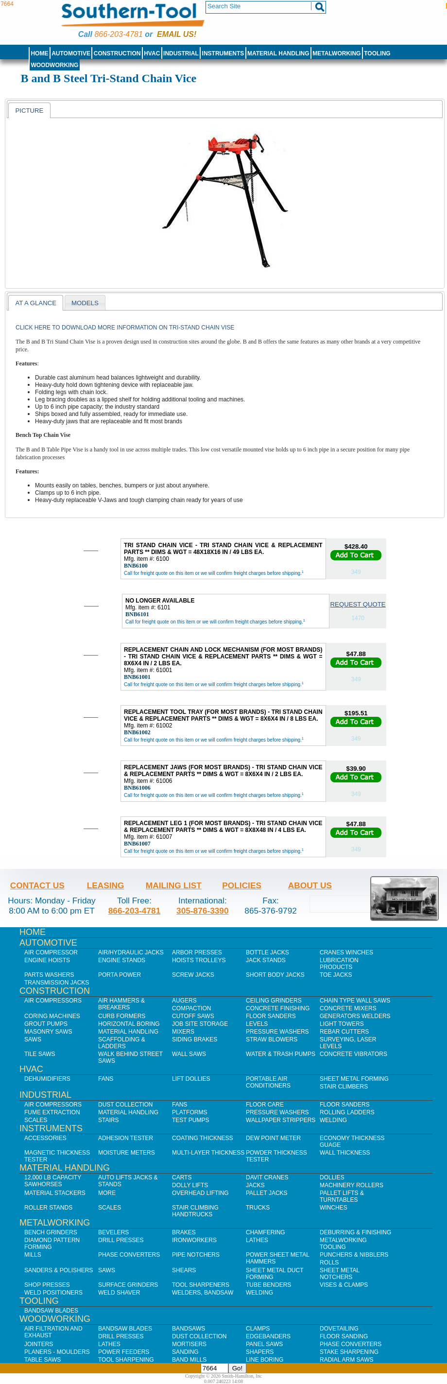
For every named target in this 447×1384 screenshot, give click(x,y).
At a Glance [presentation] (35, 303)
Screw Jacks (193, 974)
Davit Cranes (267, 1177)
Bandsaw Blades (51, 1310)
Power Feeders (123, 1352)
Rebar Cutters (344, 1031)
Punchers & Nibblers (354, 1254)
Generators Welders (355, 1016)
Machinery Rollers (351, 1185)
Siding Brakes (194, 1039)
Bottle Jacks (267, 952)
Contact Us (37, 885)
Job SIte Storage (200, 1024)
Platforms (189, 1112)
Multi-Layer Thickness (208, 1152)
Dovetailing (339, 1328)
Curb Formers (121, 1016)
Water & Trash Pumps (280, 1054)
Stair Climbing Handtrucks (195, 1211)
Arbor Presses (197, 952)
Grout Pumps (46, 1024)
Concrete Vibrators (353, 1054)
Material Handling (278, 53)
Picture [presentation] (29, 110)
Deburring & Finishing (355, 1232)
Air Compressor (51, 952)
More (107, 1193)
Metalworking (336, 53)
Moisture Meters (126, 1152)
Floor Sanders (271, 1016)
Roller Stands (48, 1207)
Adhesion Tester (125, 1138)
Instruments (223, 53)
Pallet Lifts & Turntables (342, 1196)
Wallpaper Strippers (280, 1120)
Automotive (71, 53)
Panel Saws (264, 1344)
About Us (310, 885)
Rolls (329, 1262)
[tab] (29, 110)
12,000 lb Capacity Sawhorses (52, 1181)
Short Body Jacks (275, 974)
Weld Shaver (119, 1292)
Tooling (377, 53)
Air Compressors (53, 1000)
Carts (181, 1177)
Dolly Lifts (190, 1185)
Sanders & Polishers (58, 1270)
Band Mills (189, 1359)
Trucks (258, 1207)
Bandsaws (188, 1328)
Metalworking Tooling (343, 1243)
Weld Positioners (53, 1292)
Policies (241, 885)
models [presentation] (85, 303)
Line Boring (264, 1359)
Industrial (181, 53)
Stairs (108, 1120)
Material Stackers (55, 1193)
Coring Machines (52, 1016)
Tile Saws (39, 1054)
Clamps (258, 1328)
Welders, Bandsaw (202, 1292)
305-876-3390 (202, 911)
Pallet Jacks (267, 1193)
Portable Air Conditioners (268, 1082)
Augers (184, 1000)
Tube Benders (268, 1284)
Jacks (255, 1185)
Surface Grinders (128, 1284)
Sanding (185, 1352)
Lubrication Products (339, 963)
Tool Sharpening (126, 1359)
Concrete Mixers (348, 1008)
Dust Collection (125, 1104)
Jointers (38, 1344)
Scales (35, 1120)
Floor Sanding (344, 1336)
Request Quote (358, 604)
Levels (257, 1024)
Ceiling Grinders (274, 1000)
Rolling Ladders (347, 1112)
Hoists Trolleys (198, 960)
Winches (333, 1207)
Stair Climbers (344, 1086)
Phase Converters (129, 1254)
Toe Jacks (336, 974)
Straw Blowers (271, 1039)
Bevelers (113, 1232)
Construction (117, 53)
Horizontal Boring (129, 1024)
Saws (32, 1039)
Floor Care (265, 1104)
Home (39, 53)
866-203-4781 (118, 34)
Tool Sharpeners (200, 1284)
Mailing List (174, 885)
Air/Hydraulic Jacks (131, 952)
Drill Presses (121, 1240)
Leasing (105, 885)
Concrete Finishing (277, 1008)
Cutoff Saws (193, 1016)
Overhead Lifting (200, 1193)
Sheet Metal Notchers (340, 1273)
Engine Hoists (47, 960)
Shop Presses (47, 1284)
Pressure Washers (277, 1031)
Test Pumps (190, 1120)
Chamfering (265, 1232)
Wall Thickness (345, 1152)
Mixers (183, 1031)
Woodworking (54, 65)
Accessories (45, 1138)
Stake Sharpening (349, 1352)
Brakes (184, 1232)
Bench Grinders (50, 1232)
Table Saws (42, 1359)
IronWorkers (194, 1240)
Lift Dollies (191, 1078)
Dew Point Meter (273, 1138)
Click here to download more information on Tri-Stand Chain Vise (125, 327)
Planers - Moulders (57, 1352)
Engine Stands (121, 960)
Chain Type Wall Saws (355, 1000)
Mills (32, 1254)
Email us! (176, 34)
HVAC (152, 53)
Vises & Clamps (344, 1284)
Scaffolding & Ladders (121, 1043)
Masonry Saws (48, 1031)
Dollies (332, 1177)
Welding (333, 1120)
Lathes (257, 1240)
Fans (105, 1078)
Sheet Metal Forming (354, 1078)
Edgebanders (268, 1336)
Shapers (260, 1352)
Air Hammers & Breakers (121, 1004)
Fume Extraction (52, 1112)
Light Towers (342, 1024)
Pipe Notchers (196, 1254)
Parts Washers (49, 974)
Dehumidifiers (47, 1078)
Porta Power (119, 974)
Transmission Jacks (56, 982)
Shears (184, 1270)
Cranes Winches (346, 952)
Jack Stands (266, 960)
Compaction (191, 1008)
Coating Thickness (202, 1138)
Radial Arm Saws (346, 1359)
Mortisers (189, 1344)
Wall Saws (189, 1054)
